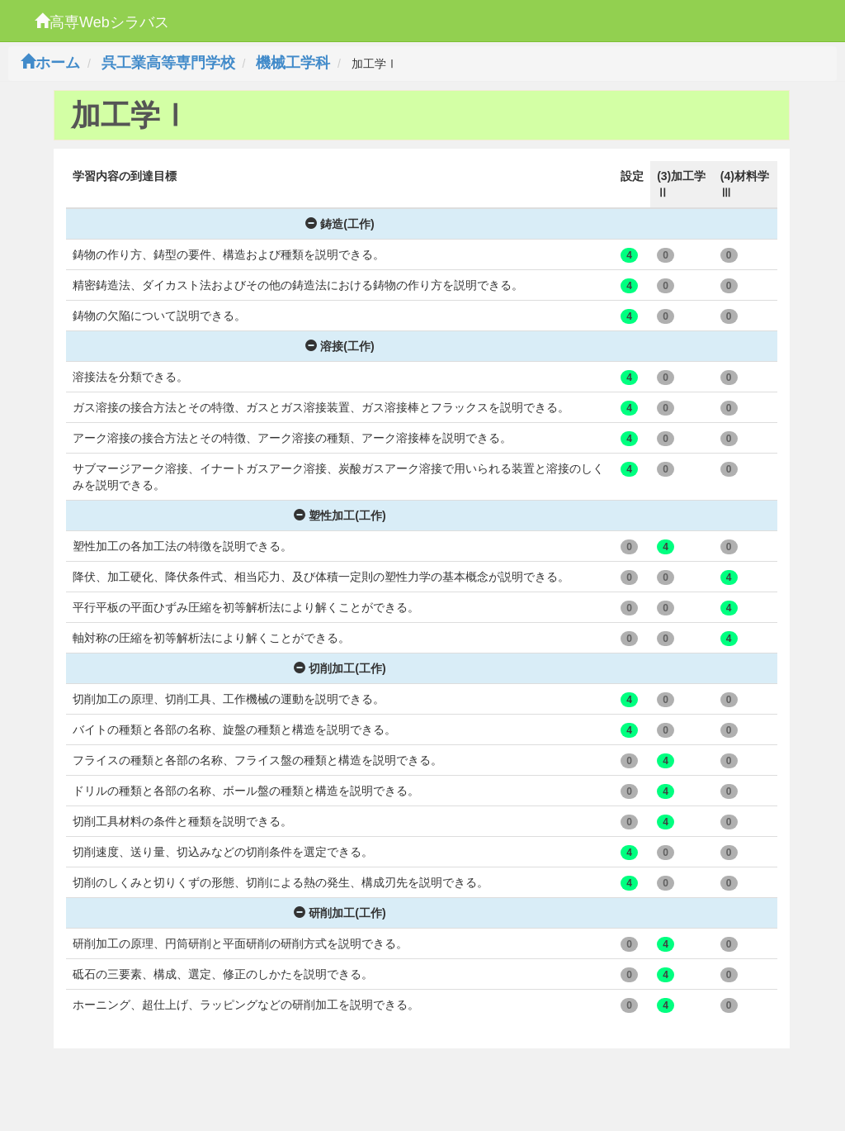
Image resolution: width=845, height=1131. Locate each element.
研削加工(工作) (339, 913)
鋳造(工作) (339, 223)
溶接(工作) (339, 346)
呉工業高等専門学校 (168, 63)
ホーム (50, 63)
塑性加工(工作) (339, 515)
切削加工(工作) (339, 668)
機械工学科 (293, 63)
